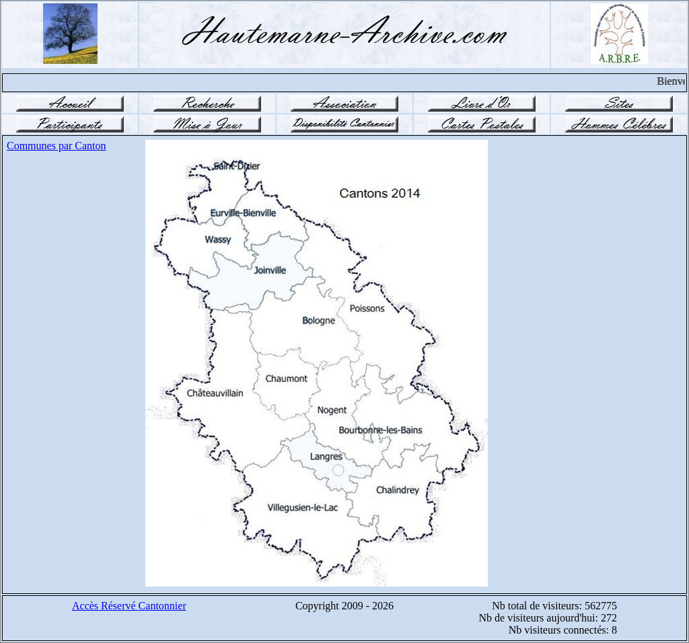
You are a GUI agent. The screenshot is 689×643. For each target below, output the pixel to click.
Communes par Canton (56, 145)
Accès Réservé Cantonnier (129, 605)
